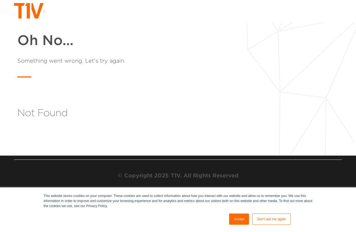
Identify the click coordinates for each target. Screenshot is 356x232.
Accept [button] (239, 219)
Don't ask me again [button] (271, 219)
